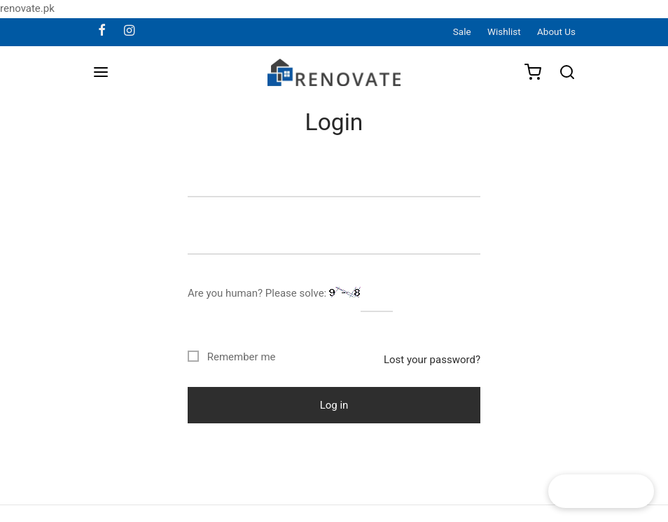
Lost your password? (432, 359)
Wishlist (504, 31)
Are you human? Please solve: (290, 294)
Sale (462, 31)
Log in (334, 405)
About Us (556, 31)
